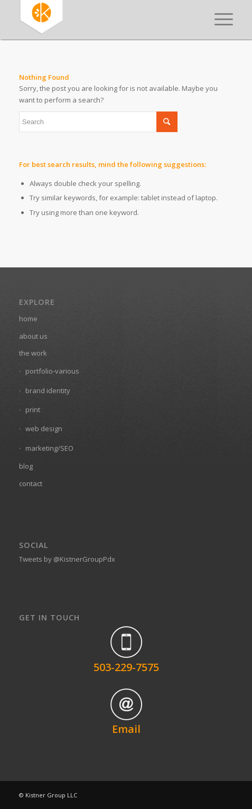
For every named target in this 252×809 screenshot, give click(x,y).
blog (26, 466)
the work (33, 353)
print (32, 409)
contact (30, 483)
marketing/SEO (49, 448)
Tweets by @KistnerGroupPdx (67, 559)
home (28, 318)
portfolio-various (52, 371)
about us (33, 336)
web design (43, 428)
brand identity (47, 390)
